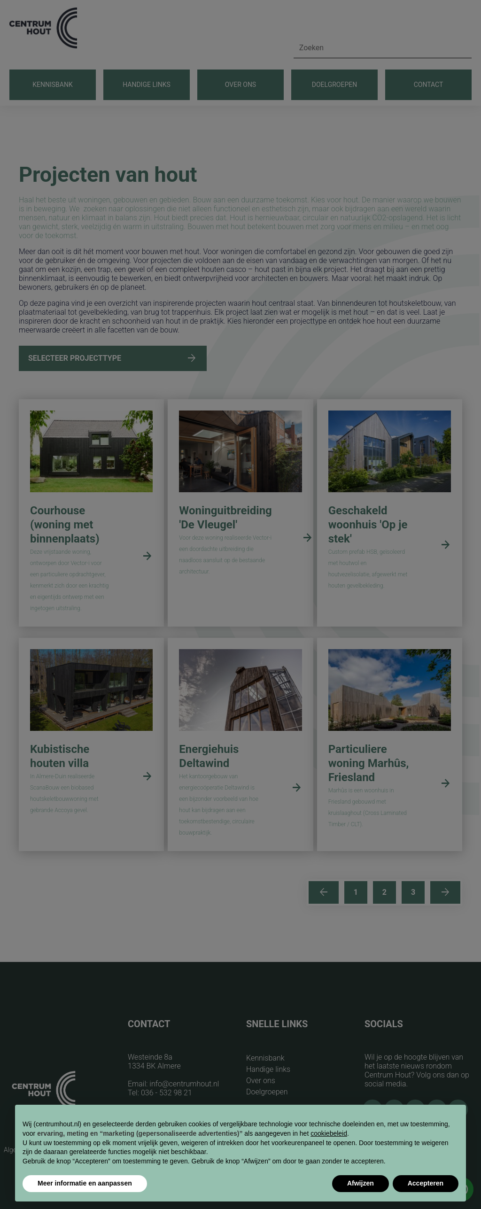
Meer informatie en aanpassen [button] (85, 1183)
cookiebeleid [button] (328, 1133)
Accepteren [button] (425, 1183)
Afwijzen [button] (360, 1183)
